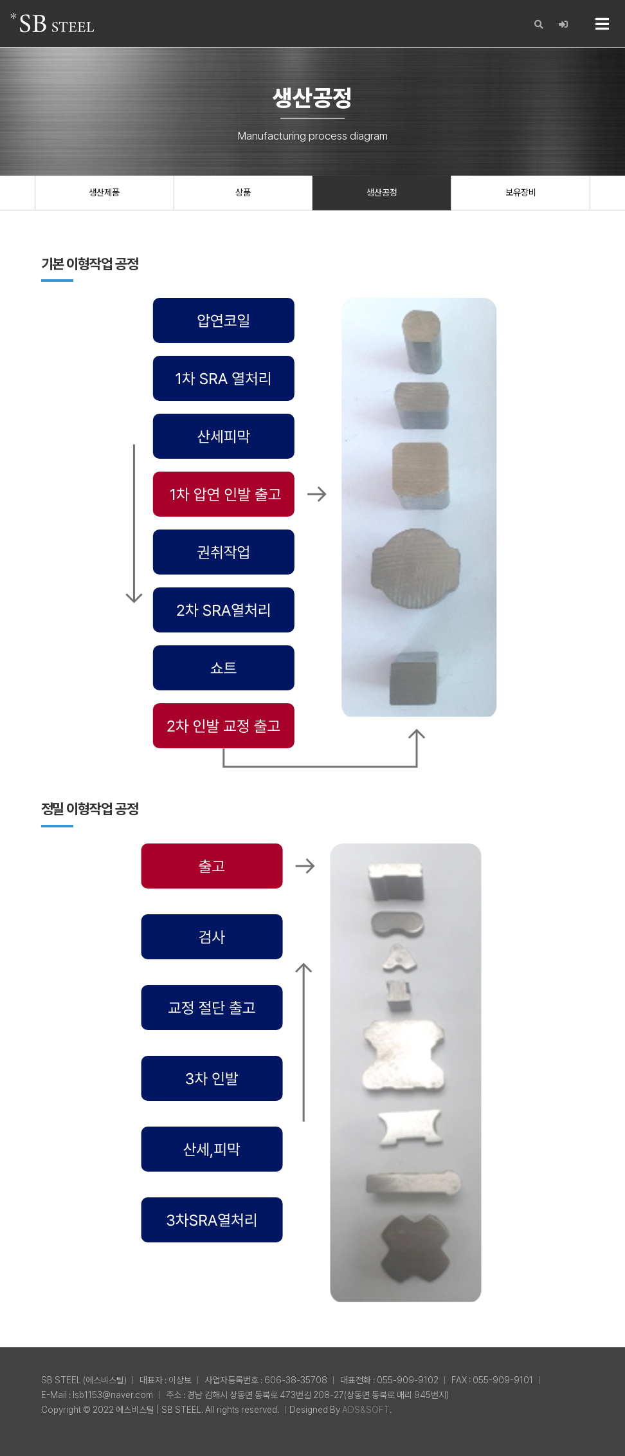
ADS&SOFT (366, 1410)
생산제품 (104, 192)
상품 (243, 192)
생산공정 (382, 192)
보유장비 (520, 192)
